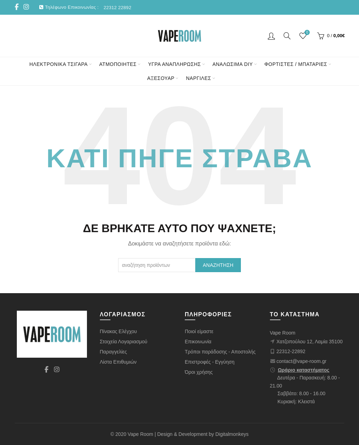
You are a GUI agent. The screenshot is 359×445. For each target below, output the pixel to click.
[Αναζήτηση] (287, 36)
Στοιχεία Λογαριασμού (124, 341)
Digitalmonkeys (232, 434)
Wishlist (306, 33)
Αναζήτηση (218, 265)
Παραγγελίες (113, 352)
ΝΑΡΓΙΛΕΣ (198, 78)
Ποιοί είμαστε (199, 331)
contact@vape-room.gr (302, 361)
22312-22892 (291, 351)
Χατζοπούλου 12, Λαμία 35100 (310, 341)
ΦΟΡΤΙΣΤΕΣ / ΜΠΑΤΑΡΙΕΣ (295, 64)
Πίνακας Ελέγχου (118, 331)
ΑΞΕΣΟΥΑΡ (161, 78)
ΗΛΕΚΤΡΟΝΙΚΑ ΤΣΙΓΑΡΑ (58, 64)
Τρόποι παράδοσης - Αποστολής (220, 352)
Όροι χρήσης (199, 372)
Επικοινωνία (198, 341)
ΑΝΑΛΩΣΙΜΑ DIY (232, 64)
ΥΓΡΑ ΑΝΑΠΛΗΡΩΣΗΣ (174, 64)
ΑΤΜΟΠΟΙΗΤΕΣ (117, 64)
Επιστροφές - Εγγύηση (210, 362)
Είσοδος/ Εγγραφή (271, 36)
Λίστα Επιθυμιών (118, 362)
